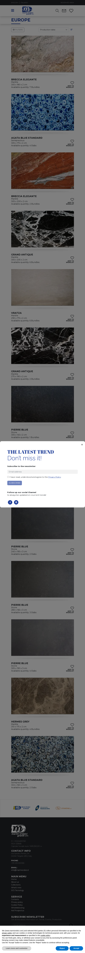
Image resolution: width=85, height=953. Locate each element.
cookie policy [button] (45, 935)
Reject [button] (62, 948)
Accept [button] (76, 948)
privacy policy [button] (7, 933)
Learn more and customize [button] (16, 948)
